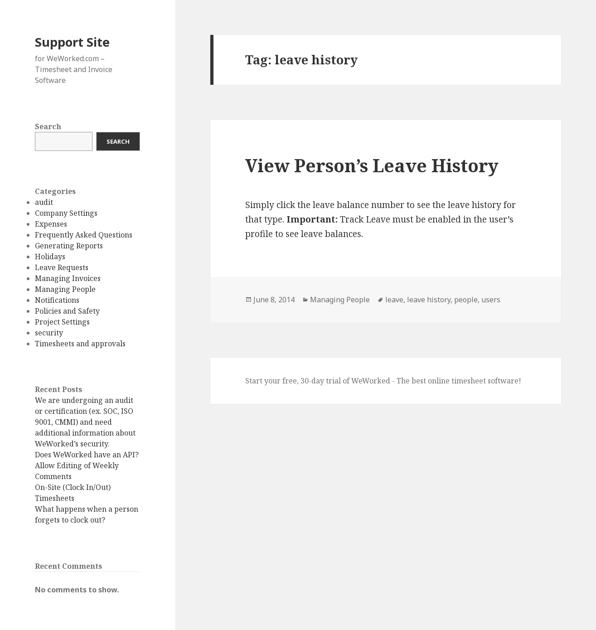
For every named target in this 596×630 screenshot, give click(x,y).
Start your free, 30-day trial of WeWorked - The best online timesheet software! (383, 381)
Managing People (65, 289)
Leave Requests (61, 267)
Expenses (51, 224)
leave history (429, 300)
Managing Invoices (68, 278)
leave (394, 300)
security (49, 333)
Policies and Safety (67, 311)
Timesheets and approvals (80, 344)
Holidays (50, 257)
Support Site (72, 42)
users (490, 300)
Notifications (57, 300)
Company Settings (66, 213)
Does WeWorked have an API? (87, 455)
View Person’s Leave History (372, 165)
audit (44, 202)
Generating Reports (69, 246)
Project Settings (62, 322)
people (466, 300)
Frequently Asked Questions (83, 235)
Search (48, 126)
